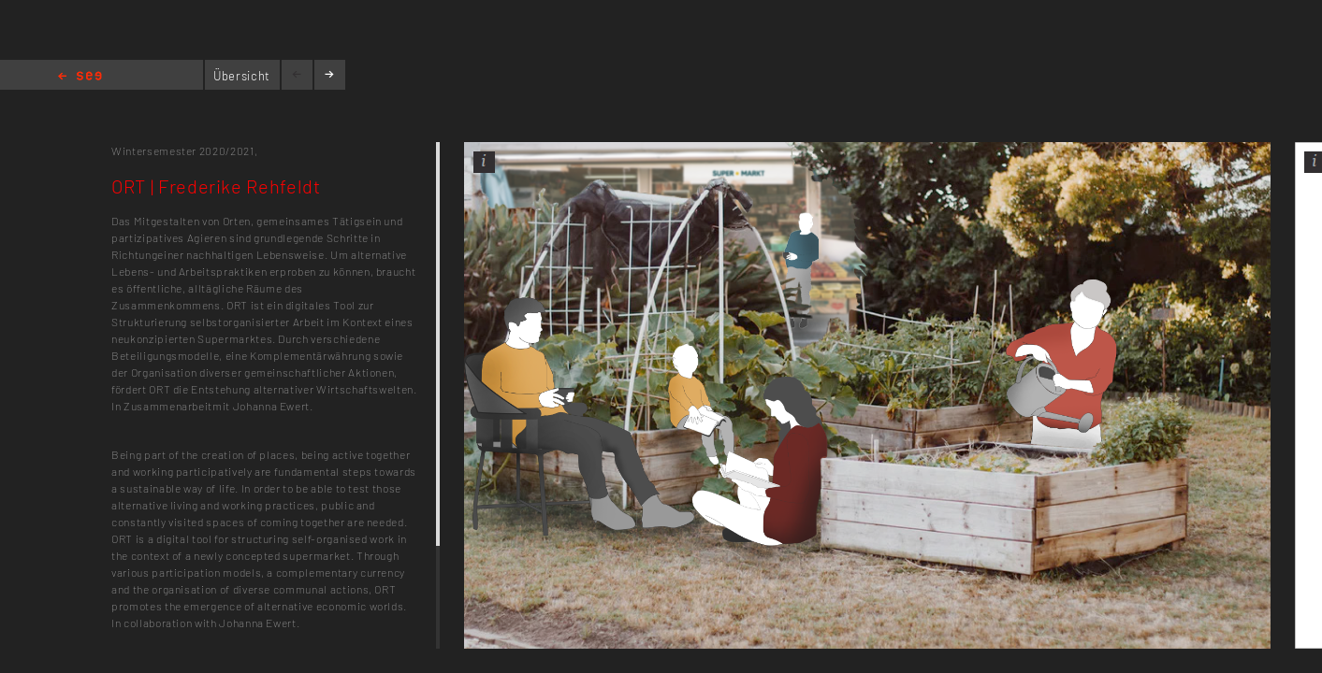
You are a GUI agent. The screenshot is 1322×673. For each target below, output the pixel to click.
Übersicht (241, 75)
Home (80, 77)
